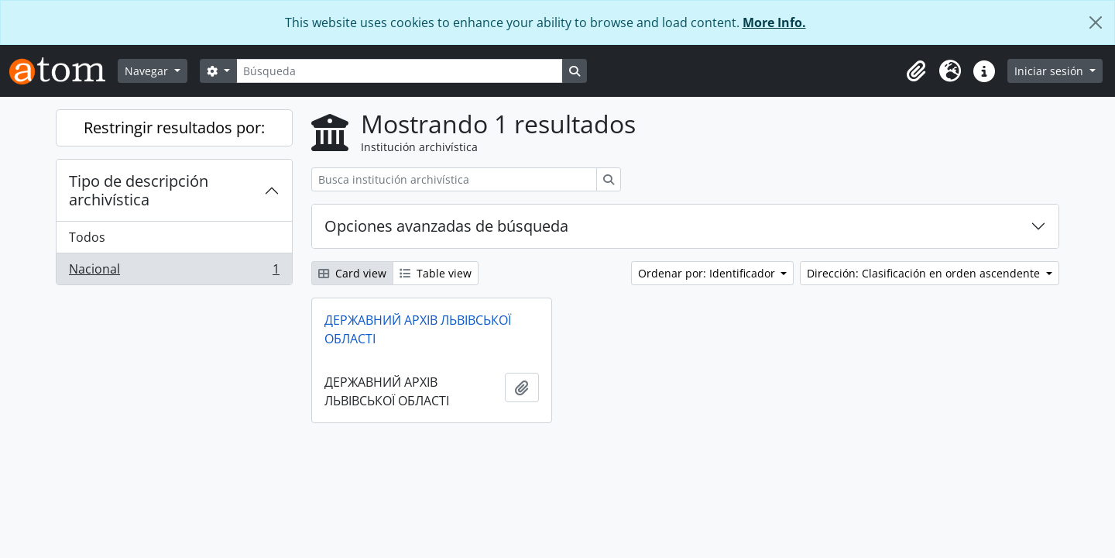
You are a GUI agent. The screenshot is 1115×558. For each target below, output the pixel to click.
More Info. (774, 22)
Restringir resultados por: (174, 127)
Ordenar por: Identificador (708, 273)
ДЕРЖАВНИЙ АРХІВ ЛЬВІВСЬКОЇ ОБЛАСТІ (417, 329)
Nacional (174, 272)
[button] (916, 71)
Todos (87, 237)
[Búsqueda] (399, 71)
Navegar (148, 71)
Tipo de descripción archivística (138, 190)
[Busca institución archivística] (454, 179)
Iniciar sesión (1050, 71)
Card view (352, 273)
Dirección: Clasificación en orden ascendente (925, 273)
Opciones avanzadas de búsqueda (446, 225)
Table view (436, 273)
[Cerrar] (1095, 22)
